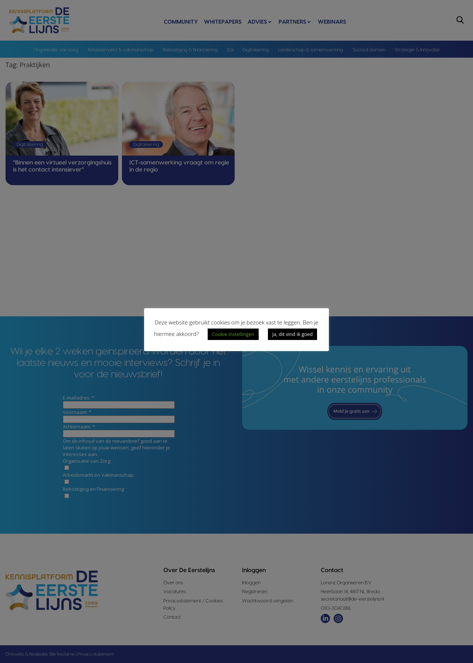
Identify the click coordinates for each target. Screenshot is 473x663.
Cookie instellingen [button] (233, 334)
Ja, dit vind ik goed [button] (292, 334)
